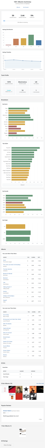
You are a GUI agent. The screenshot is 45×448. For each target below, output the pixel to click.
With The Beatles (7, 323)
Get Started (25, 7)
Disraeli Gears (6, 337)
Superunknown (7, 328)
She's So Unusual (7, 332)
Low (4, 282)
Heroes (5, 291)
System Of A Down (7, 341)
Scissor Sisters (6, 350)
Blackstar (5, 278)
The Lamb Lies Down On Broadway (11, 264)
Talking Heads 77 (7, 287)
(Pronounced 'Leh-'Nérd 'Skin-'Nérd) (12, 319)
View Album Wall (40, 383)
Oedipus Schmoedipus (8, 296)
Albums (18, 7)
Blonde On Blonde (7, 273)
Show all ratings (7, 445)
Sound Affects (6, 346)
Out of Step (6, 315)
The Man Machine (7, 269)
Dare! (4, 260)
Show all (22, 185)
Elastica (5, 355)
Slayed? (5, 300)
